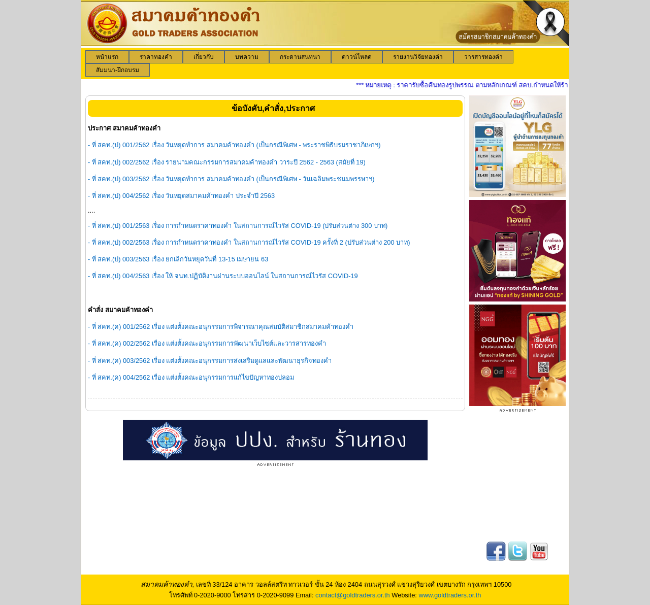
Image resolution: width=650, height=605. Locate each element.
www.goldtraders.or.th (449, 595)
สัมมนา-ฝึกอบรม (117, 70)
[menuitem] (107, 56)
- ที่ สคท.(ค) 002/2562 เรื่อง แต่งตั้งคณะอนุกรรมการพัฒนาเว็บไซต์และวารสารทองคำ (207, 343)
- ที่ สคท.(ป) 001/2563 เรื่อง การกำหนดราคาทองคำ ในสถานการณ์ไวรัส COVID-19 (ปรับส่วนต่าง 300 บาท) (237, 225)
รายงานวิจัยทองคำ (418, 56)
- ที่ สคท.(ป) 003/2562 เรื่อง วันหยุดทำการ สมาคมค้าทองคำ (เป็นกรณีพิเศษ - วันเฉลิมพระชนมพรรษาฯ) (231, 179)
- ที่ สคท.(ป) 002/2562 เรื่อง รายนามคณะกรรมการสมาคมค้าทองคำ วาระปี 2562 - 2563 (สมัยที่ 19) (227, 162)
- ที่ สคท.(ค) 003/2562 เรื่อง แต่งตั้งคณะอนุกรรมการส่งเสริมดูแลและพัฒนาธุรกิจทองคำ (210, 360)
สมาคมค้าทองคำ (166, 584)
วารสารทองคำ (483, 56)
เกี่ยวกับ (203, 56)
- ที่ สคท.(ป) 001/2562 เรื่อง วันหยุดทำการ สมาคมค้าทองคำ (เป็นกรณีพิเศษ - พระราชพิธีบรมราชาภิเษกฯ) (234, 145)
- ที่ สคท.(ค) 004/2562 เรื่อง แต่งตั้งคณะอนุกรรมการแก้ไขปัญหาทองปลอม (191, 377)
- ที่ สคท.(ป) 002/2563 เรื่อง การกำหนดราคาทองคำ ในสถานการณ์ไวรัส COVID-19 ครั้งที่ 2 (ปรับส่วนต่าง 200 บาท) (249, 242)
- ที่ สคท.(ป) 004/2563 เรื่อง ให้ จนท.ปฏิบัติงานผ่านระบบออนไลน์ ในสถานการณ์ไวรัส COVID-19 (223, 276)
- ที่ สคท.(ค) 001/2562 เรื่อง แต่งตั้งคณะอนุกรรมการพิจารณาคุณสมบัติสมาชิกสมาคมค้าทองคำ (221, 326)
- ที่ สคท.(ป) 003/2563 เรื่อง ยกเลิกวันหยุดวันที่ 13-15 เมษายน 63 (178, 259)
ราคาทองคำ (156, 56)
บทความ (246, 56)
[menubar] (325, 63)
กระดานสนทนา (300, 56)
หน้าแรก (107, 56)
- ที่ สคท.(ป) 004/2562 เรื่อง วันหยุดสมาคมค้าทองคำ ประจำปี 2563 (181, 195)
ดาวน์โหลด (357, 56)
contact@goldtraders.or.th (352, 595)
